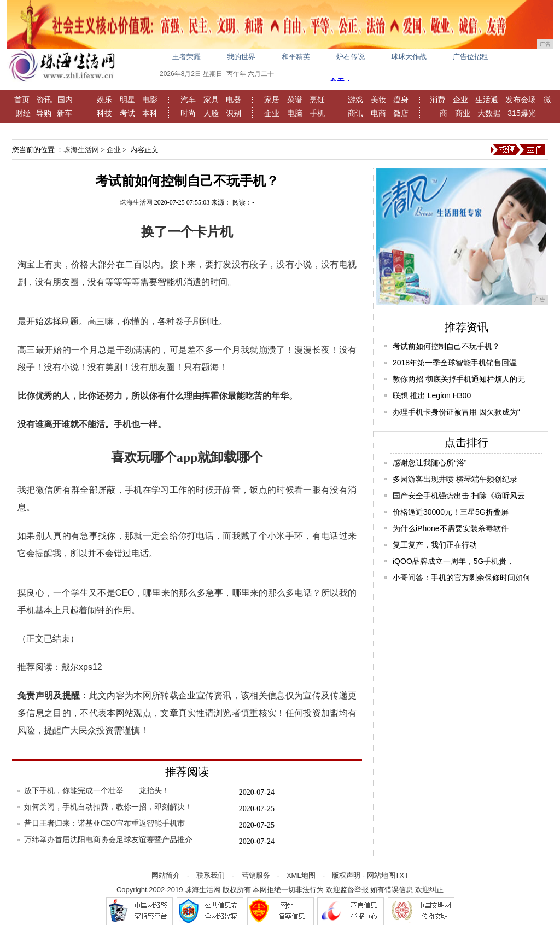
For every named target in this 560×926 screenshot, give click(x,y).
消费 (437, 99)
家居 (271, 99)
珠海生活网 (81, 149)
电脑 (294, 113)
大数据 (488, 113)
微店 (401, 113)
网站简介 (165, 875)
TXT (402, 875)
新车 (64, 113)
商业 (462, 113)
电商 (378, 113)
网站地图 (381, 875)
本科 (150, 113)
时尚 (188, 113)
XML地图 (301, 875)
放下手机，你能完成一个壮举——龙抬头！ (97, 791)
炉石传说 (350, 57)
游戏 (355, 99)
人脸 (211, 113)
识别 (233, 113)
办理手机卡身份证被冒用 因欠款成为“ (456, 411)
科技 (104, 113)
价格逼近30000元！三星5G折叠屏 (451, 512)
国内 (65, 99)
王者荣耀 (186, 57)
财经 (23, 113)
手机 (317, 113)
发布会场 (520, 99)
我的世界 (241, 57)
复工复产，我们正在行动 (435, 544)
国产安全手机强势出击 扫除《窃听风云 (459, 495)
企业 (271, 113)
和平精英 (296, 57)
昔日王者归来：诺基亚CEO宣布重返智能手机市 (104, 823)
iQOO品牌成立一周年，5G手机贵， (453, 561)
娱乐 (104, 99)
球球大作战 (409, 57)
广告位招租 (470, 57)
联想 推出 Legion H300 (432, 395)
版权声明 (346, 875)
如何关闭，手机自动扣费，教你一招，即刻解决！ (108, 807)
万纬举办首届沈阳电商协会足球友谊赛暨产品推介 (108, 840)
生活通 (486, 99)
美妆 (378, 99)
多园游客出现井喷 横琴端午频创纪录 (455, 479)
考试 (127, 113)
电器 (233, 99)
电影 (150, 99)
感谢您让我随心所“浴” (429, 462)
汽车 (188, 99)
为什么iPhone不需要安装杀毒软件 (451, 528)
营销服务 (256, 875)
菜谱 (294, 99)
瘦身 (401, 99)
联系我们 (210, 875)
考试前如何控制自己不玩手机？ (446, 346)
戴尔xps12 (81, 667)
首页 (22, 99)
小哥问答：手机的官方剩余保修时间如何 (461, 577)
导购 (43, 113)
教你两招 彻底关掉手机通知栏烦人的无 (459, 379)
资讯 (44, 99)
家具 (211, 99)
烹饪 (317, 99)
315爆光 (521, 113)
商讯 (355, 113)
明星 (127, 99)
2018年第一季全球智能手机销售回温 (455, 362)
